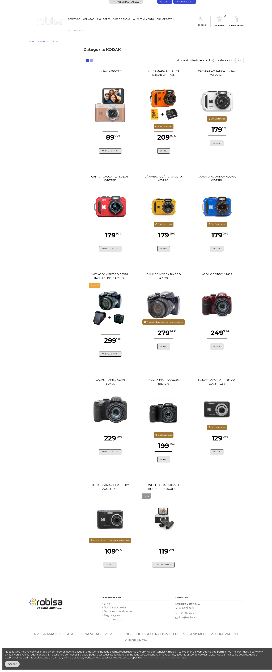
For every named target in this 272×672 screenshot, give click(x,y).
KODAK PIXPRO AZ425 (217, 274)
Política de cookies (115, 607)
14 (239, 60)
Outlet (164, 2)
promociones (184, 2)
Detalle (163, 151)
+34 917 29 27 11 (189, 612)
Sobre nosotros (113, 619)
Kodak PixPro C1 (110, 71)
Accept (12, 664)
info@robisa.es (188, 617)
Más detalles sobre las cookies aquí (165, 657)
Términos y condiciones (118, 611)
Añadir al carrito (110, 151)
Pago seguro (112, 615)
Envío (107, 603)
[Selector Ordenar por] (225, 60)
